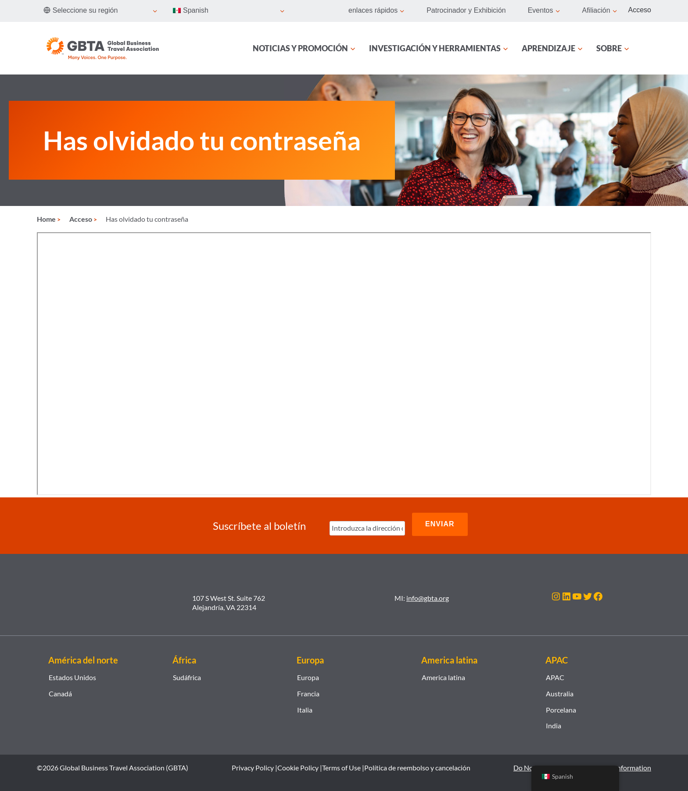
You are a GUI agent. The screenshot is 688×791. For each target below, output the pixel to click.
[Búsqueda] (646, 48)
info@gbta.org (427, 592)
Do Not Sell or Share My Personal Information (582, 762)
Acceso (639, 10)
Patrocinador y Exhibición (466, 10)
